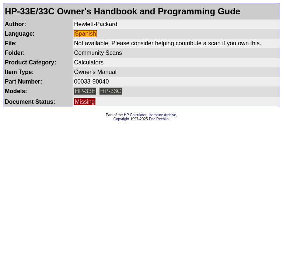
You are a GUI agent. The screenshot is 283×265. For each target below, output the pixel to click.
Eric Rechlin (158, 119)
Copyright (121, 119)
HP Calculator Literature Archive (150, 115)
